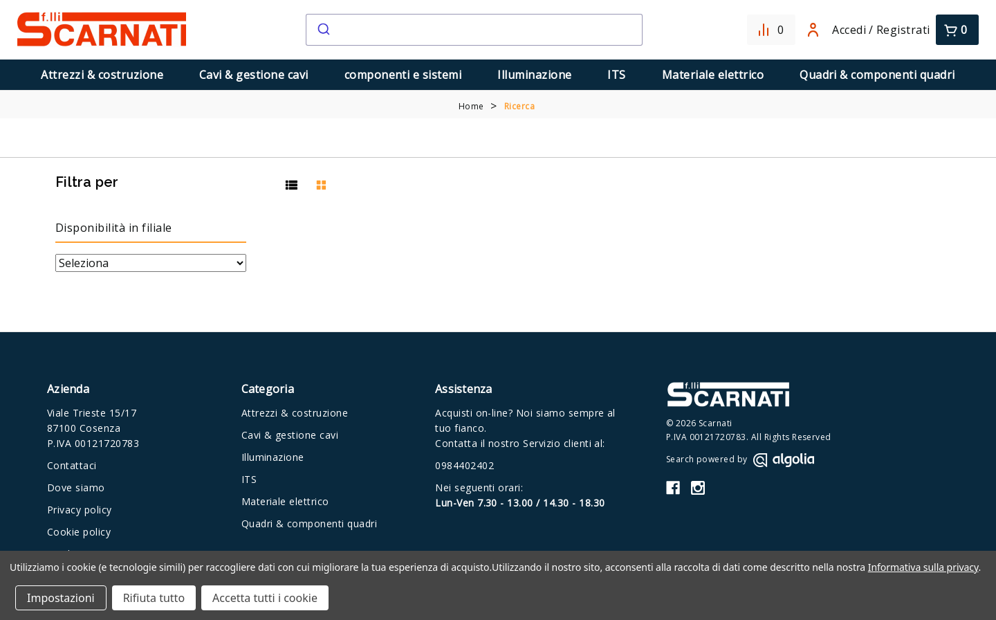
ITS (616, 74)
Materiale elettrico (713, 74)
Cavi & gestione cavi (253, 74)
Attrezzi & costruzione (102, 74)
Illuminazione (534, 74)
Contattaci (72, 465)
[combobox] (474, 30)
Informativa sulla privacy (923, 567)
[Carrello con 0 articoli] (957, 30)
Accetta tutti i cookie (264, 597)
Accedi (837, 29)
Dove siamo (76, 487)
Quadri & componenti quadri (877, 74)
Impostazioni (61, 597)
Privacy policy (79, 509)
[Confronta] (771, 29)
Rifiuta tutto (154, 597)
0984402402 (464, 465)
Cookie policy (79, 531)
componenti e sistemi (403, 74)
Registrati (903, 29)
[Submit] (322, 30)
